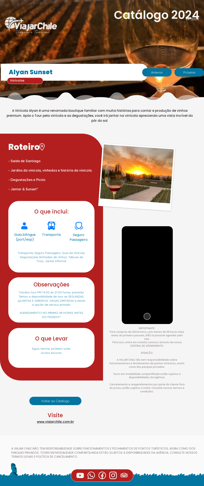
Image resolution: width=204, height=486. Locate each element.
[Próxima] (189, 72)
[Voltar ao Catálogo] (55, 401)
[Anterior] (157, 72)
